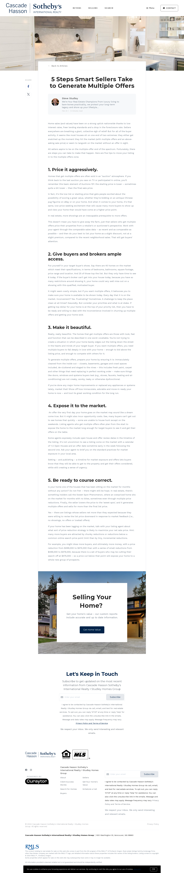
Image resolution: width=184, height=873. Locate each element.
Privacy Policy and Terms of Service (92, 723)
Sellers (93, 8)
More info (137, 869)
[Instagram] (31, 770)
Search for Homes (68, 789)
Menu (150, 8)
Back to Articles (59, 66)
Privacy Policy (153, 824)
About (63, 777)
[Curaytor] (37, 784)
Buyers (77, 8)
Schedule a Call (90, 789)
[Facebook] (26, 770)
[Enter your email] (85, 697)
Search (109, 8)
